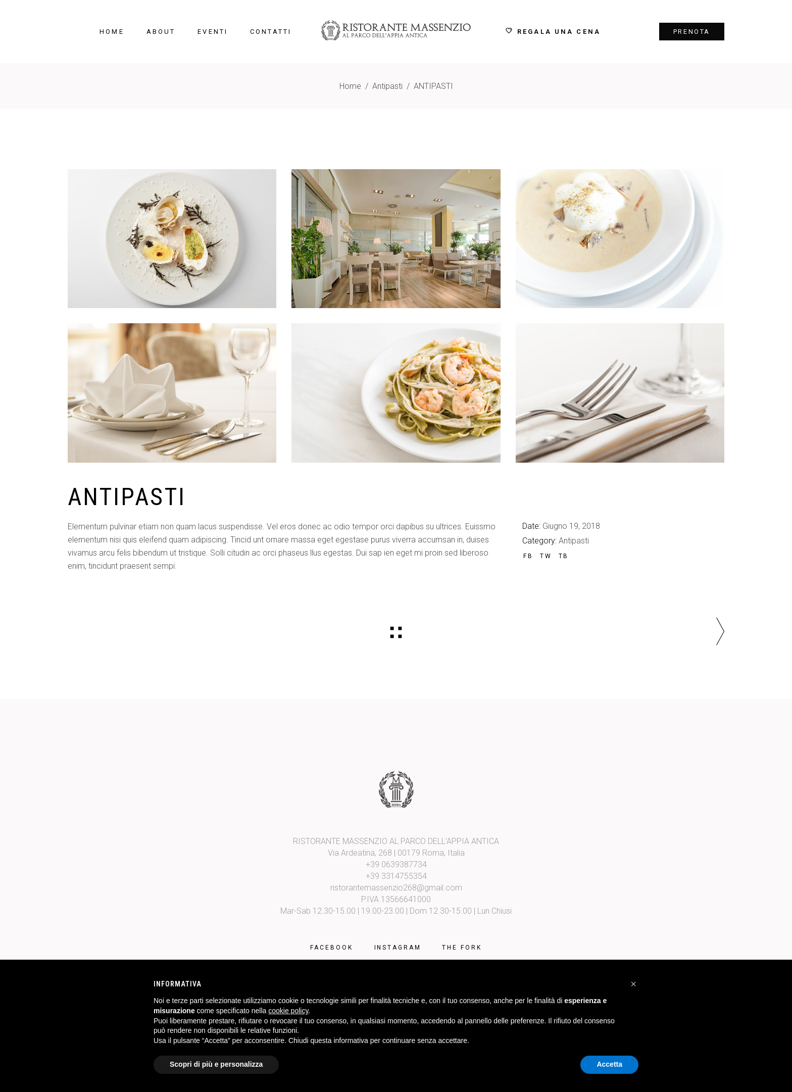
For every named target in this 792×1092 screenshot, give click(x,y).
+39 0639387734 (396, 864)
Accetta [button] (609, 1064)
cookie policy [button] (288, 1011)
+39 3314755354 (396, 876)
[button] (633, 984)
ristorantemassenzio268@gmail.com (396, 887)
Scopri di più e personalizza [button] (216, 1064)
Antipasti (387, 86)
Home (350, 86)
